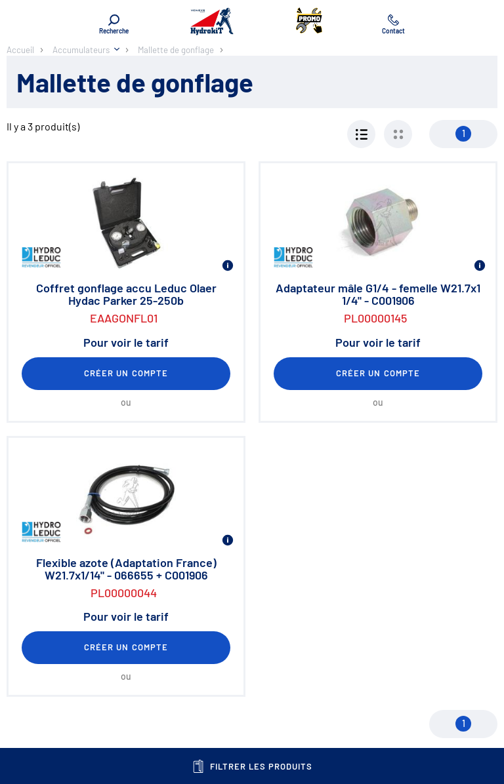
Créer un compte (126, 373)
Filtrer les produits (252, 766)
